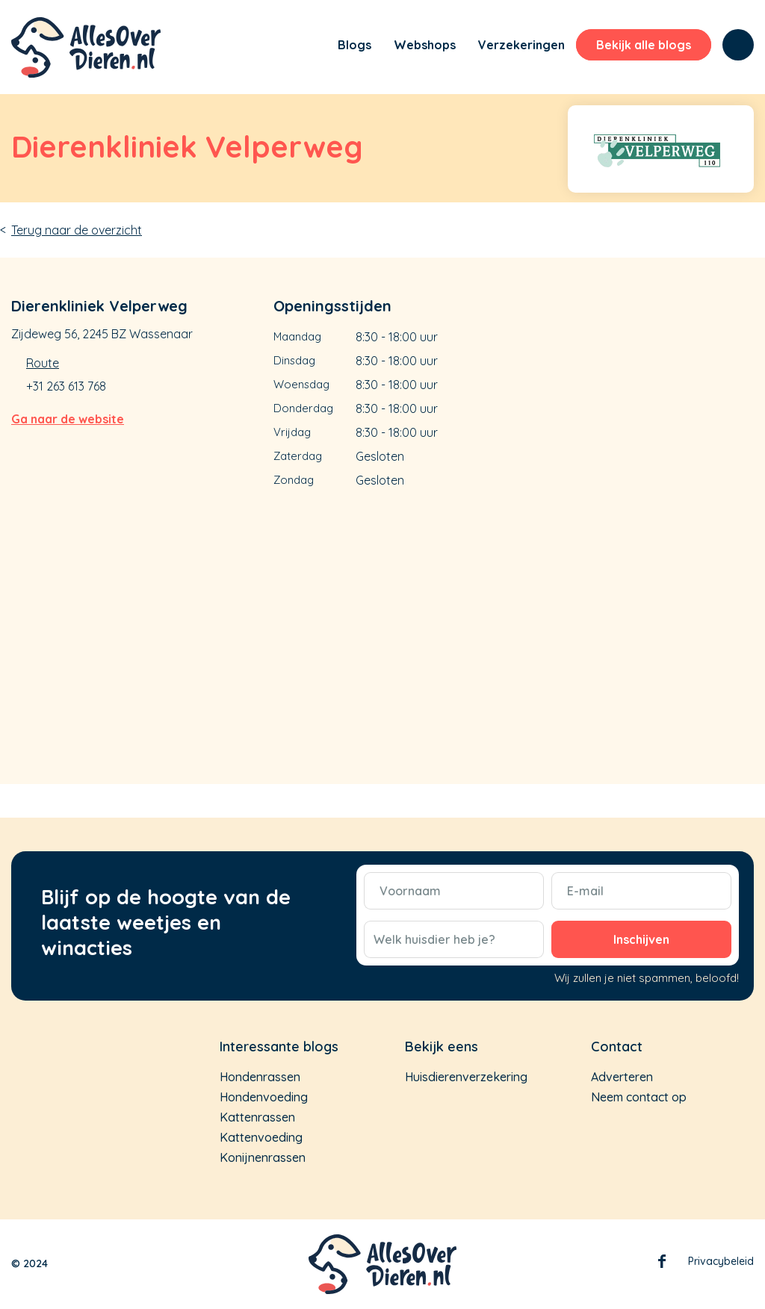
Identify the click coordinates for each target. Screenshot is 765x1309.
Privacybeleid (721, 1261)
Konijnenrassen (263, 1157)
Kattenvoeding (261, 1137)
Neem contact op (639, 1096)
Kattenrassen (257, 1117)
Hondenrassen (260, 1076)
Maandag (297, 336)
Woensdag (301, 384)
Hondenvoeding (264, 1096)
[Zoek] (738, 44)
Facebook (662, 1264)
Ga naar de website (67, 418)
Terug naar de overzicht (76, 230)
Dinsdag (294, 360)
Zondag (293, 480)
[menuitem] (305, 47)
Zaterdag (297, 456)
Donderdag (303, 408)
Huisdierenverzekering (466, 1076)
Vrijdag (292, 432)
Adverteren (622, 1076)
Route (42, 362)
